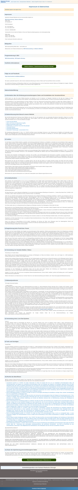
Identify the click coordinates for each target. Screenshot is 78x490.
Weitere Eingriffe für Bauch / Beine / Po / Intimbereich (42, 1)
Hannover (43, 488)
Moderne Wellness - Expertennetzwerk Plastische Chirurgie (39, 66)
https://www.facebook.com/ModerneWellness (15, 76)
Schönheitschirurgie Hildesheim (40, 483)
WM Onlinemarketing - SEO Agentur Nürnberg (15, 58)
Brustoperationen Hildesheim (25, 1)
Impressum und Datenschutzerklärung (40, 481)
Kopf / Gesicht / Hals (15, 1)
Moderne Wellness (19, 19)
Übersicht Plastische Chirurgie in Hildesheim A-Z (39, 460)
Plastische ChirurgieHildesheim (5, 2)
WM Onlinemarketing (9, 19)
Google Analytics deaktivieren (46, 309)
